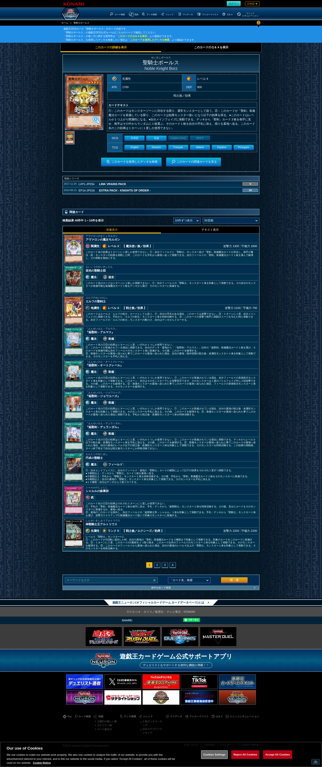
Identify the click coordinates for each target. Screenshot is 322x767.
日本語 (134, 138)
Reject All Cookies (245, 754)
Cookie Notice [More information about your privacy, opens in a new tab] (42, 762)
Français (178, 147)
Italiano (200, 147)
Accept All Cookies (277, 754)
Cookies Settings (214, 754)
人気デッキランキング (152, 723)
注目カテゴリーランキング (152, 731)
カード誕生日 (104, 729)
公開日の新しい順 (107, 721)
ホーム (64, 23)
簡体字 (200, 138)
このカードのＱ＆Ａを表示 (132, 36)
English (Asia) (178, 138)
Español (221, 147)
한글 (156, 138)
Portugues (243, 147)
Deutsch (156, 147)
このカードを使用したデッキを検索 (149, 39)
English (135, 147)
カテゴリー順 (104, 725)
